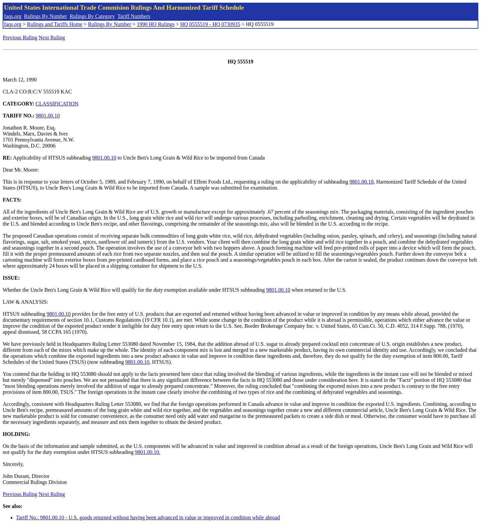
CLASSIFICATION (57, 103)
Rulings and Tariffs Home (55, 24)
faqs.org (12, 16)
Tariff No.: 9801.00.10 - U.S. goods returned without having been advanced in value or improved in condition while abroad (148, 517)
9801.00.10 (48, 115)
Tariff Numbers (133, 16)
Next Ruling (52, 37)
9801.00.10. (147, 452)
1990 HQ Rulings (156, 24)
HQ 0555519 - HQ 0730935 (210, 24)
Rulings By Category (92, 16)
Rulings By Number (45, 16)
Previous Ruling (20, 37)
